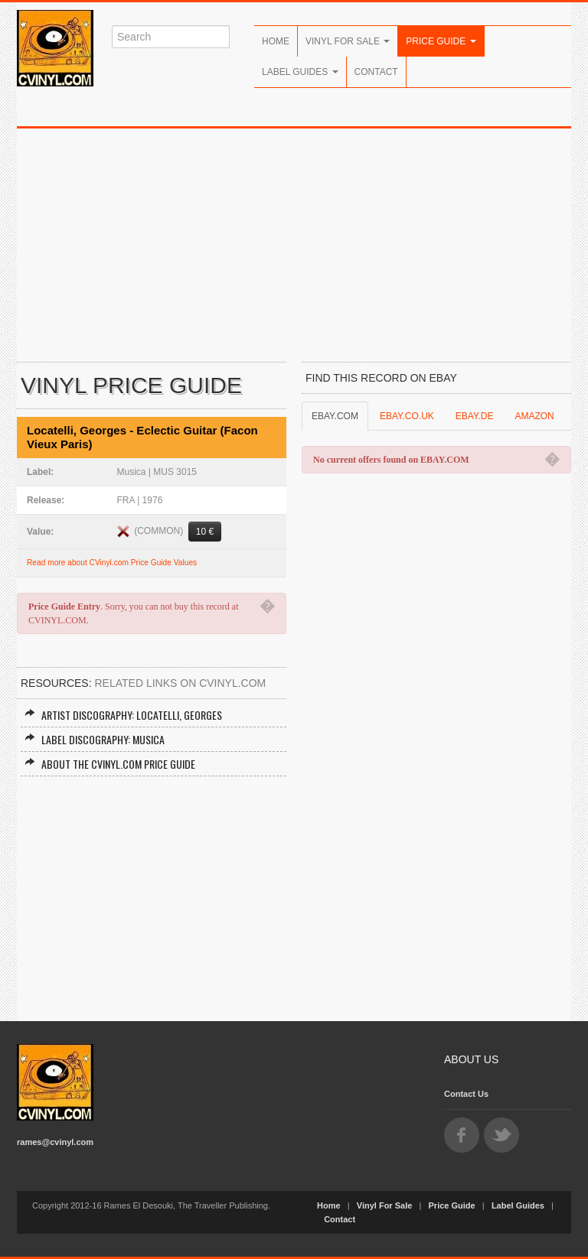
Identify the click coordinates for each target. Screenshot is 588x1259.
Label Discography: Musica (94, 739)
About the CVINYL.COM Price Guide (109, 764)
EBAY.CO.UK (407, 416)
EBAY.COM (335, 416)
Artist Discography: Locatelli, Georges (123, 715)
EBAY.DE (475, 416)
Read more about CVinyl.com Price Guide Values (112, 562)
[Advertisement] (294, 243)
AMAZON (534, 416)
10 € (205, 531)
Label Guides (300, 72)
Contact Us (466, 1093)
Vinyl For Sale (347, 41)
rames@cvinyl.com (55, 1142)
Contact (376, 72)
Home (275, 41)
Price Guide (440, 41)
